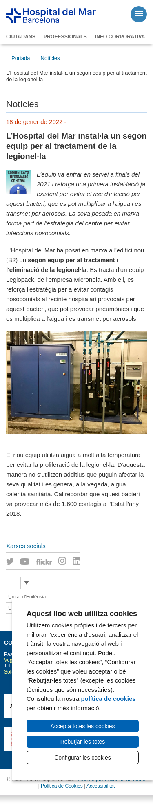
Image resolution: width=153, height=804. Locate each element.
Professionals (65, 37)
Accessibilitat (100, 786)
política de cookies (108, 698)
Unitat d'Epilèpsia (27, 597)
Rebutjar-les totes (82, 741)
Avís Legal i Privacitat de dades (112, 779)
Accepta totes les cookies (83, 726)
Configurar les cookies (82, 757)
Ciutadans (20, 37)
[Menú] (139, 14)
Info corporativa (120, 37)
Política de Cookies (62, 786)
